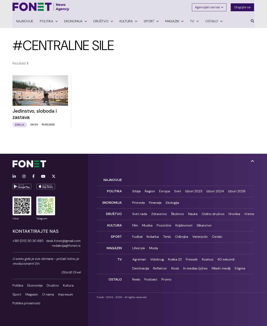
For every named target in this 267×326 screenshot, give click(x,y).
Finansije (155, 201)
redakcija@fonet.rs (66, 245)
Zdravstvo (159, 213)
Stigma (240, 266)
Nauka (193, 213)
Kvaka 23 (175, 257)
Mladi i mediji (221, 266)
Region (150, 190)
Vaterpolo (200, 235)
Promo (166, 277)
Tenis (167, 235)
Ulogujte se (242, 7)
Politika (18, 285)
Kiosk (175, 266)
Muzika (147, 224)
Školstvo (177, 213)
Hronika (234, 213)
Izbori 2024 (215, 190)
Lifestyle (138, 246)
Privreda (138, 201)
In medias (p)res (195, 266)
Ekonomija (35, 285)
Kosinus (207, 257)
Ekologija (172, 201)
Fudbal (137, 235)
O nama (48, 294)
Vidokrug (157, 257)
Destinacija (140, 266)
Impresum (65, 294)
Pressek (192, 257)
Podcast (150, 277)
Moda (153, 246)
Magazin (31, 294)
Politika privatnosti (26, 303)
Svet (177, 190)
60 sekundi (226, 257)
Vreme (249, 213)
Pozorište (164, 224)
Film (135, 224)
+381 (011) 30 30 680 (28, 240)
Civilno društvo (213, 213)
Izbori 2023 (193, 190)
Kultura (68, 285)
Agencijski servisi (209, 7)
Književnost (184, 224)
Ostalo (217, 235)
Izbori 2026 (237, 190)
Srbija (136, 190)
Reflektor (160, 266)
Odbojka (181, 235)
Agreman (139, 257)
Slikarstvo (204, 224)
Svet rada (139, 213)
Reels (136, 277)
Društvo (53, 285)
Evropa (164, 190)
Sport (17, 294)
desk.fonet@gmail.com (63, 240)
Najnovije (112, 179)
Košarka (153, 235)
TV (119, 257)
